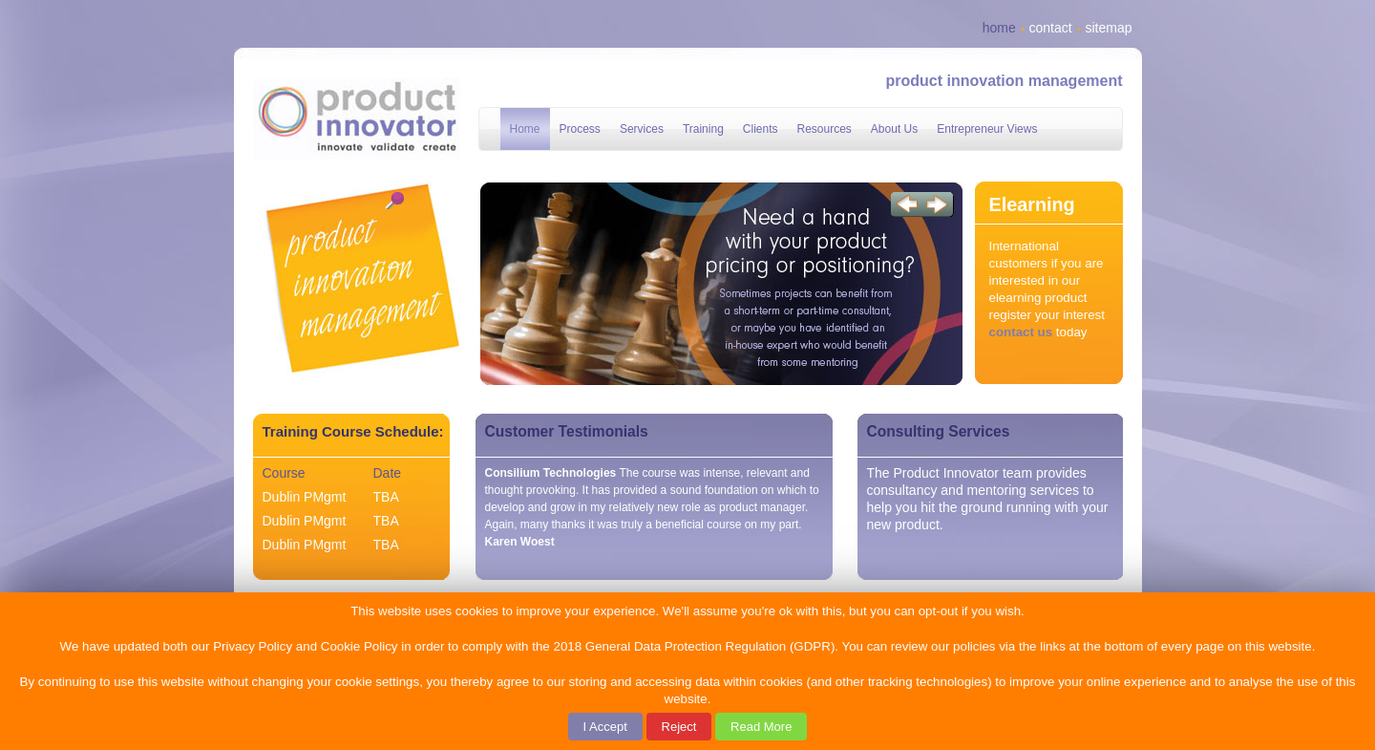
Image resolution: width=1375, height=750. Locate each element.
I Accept (605, 726)
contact (1050, 27)
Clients (760, 129)
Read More (761, 726)
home (999, 27)
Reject (679, 726)
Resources (824, 129)
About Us (894, 129)
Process (580, 129)
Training (703, 129)
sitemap (1108, 27)
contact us (1021, 332)
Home (525, 129)
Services (642, 129)
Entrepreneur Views (987, 129)
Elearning (1032, 204)
